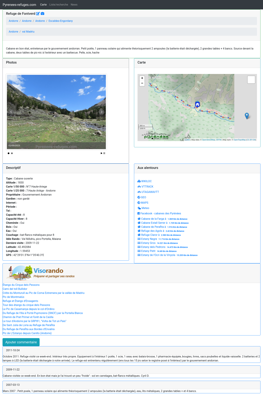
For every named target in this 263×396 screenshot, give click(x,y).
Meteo (143, 208)
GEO (142, 197)
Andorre (13, 20)
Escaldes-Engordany (61, 20)
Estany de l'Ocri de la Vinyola (168, 255)
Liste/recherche (58, 4)
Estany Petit (157, 251)
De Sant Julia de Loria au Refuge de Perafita (29, 325)
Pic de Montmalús (13, 297)
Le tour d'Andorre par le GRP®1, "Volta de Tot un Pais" (34, 321)
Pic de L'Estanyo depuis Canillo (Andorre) (27, 333)
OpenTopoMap (240, 140)
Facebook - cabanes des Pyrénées (159, 213)
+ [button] (142, 78)
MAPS (143, 202)
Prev (11, 112)
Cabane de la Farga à (163, 218)
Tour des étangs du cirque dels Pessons (26, 305)
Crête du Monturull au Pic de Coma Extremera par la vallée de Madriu (44, 293)
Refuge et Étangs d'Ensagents (20, 301)
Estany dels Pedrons (163, 247)
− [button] (142, 83)
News (74, 4)
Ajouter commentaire (21, 342)
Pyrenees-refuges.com (19, 5)
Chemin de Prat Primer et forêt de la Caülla (28, 317)
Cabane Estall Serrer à (163, 222)
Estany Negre (159, 239)
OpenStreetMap (208, 140)
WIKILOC (145, 181)
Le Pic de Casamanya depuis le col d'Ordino (29, 309)
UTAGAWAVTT (148, 192)
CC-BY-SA (251, 140)
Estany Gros (158, 243)
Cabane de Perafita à (163, 226)
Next (101, 112)
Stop (104, 153)
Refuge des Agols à (161, 230)
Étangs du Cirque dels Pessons (21, 284)
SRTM (218, 140)
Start (101, 153)
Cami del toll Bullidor (15, 289)
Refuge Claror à (159, 234)
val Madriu (28, 31)
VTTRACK (145, 186)
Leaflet (187, 140)
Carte (43, 4)
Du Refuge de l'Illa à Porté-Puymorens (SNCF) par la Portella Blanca (43, 313)
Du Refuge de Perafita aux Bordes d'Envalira (29, 329)
